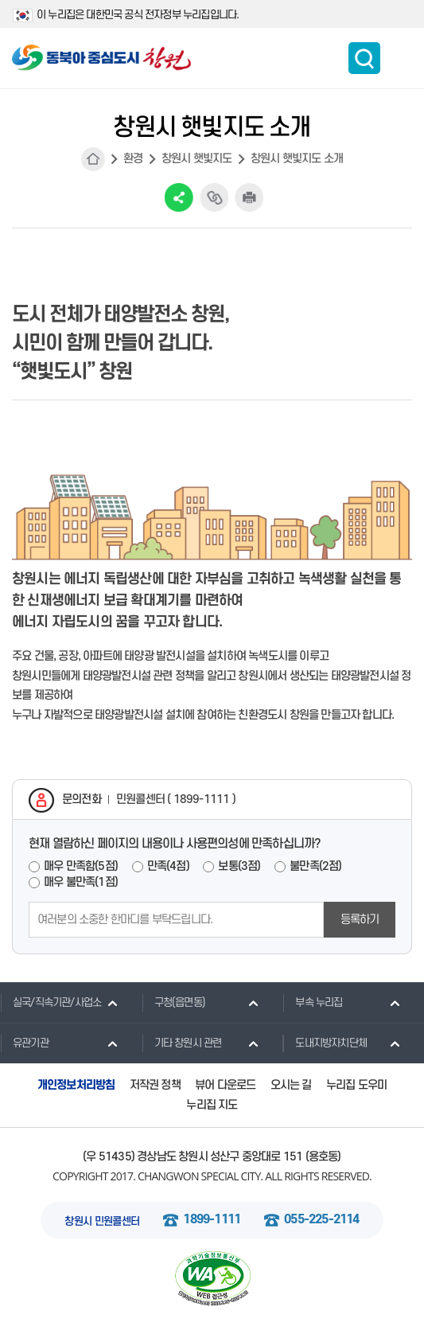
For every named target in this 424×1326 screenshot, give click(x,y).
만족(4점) (168, 866)
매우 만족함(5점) (81, 866)
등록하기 (359, 919)
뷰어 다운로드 (225, 1085)
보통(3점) (239, 866)
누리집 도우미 (356, 1085)
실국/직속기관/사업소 (50, 1002)
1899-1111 (211, 1220)
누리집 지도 (211, 1105)
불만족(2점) (315, 866)
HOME (93, 159)
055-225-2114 (321, 1220)
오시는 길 (291, 1085)
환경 (132, 159)
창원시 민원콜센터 (101, 1221)
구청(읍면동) (173, 1002)
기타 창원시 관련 (182, 1042)
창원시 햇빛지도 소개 (297, 159)
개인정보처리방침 (76, 1085)
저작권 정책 (155, 1085)
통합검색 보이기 (364, 58)
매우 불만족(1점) (81, 882)
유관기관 (24, 1042)
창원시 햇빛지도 (196, 159)
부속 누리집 (312, 1002)
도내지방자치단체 (324, 1042)
